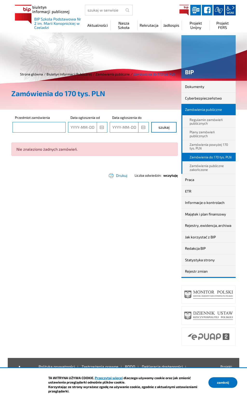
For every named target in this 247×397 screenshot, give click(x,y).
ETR (188, 191)
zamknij (223, 382)
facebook (207, 10)
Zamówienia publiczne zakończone (207, 167)
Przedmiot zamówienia (32, 117)
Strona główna (31, 74)
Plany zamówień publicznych (202, 134)
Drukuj (121, 175)
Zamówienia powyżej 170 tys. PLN (209, 146)
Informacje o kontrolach (205, 202)
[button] (102, 127)
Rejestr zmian (196, 271)
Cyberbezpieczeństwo (203, 98)
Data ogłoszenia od (85, 117)
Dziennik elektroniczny (195, 10)
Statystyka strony (200, 260)
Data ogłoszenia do (127, 117)
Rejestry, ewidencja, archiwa (208, 225)
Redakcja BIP (195, 248)
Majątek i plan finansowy (205, 214)
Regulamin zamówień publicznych (206, 121)
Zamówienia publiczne (113, 74)
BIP (184, 10)
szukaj (164, 127)
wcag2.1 (230, 10)
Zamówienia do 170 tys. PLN (211, 157)
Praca (189, 179)
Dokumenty (194, 86)
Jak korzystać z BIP (200, 237)
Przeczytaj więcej (109, 378)
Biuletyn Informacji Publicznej (69, 74)
